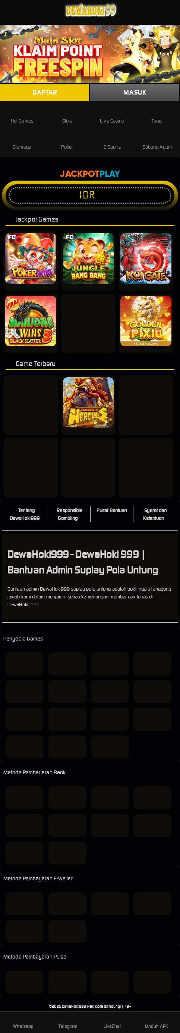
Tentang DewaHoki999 (25, 514)
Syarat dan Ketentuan (155, 514)
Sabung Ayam (157, 141)
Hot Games (22, 115)
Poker (67, 141)
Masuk (134, 92)
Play (110, 174)
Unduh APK (156, 1022)
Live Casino (112, 115)
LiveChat (112, 1022)
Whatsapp (23, 1022)
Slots (67, 115)
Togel (157, 115)
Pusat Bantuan (112, 510)
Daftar (44, 92)
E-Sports (112, 141)
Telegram (68, 1022)
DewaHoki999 (74, 1006)
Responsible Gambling (69, 514)
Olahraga (22, 141)
